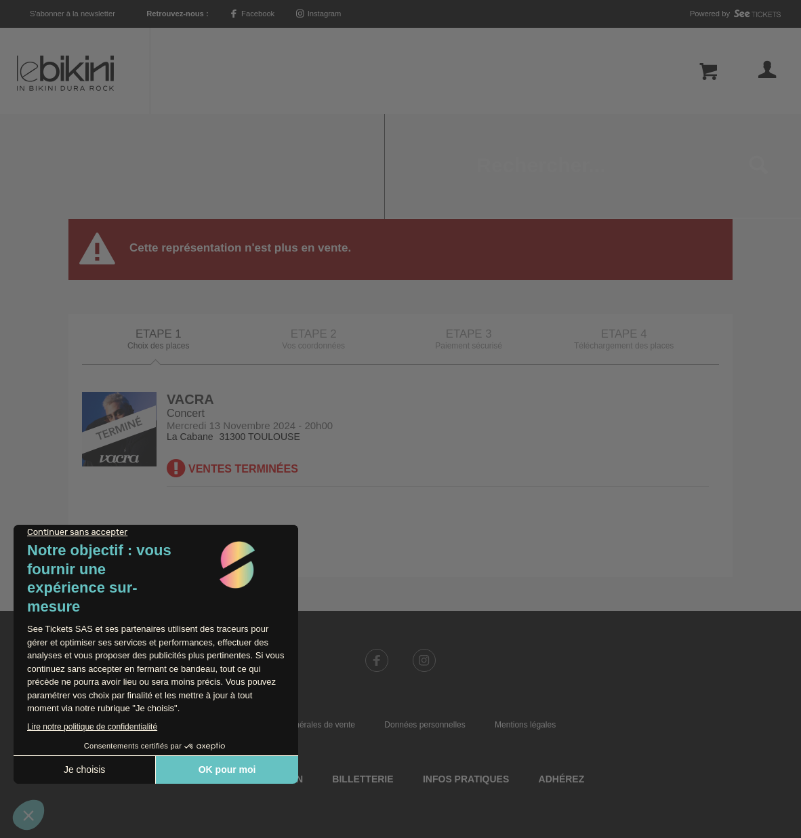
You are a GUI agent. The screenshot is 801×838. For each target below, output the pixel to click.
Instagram (319, 13)
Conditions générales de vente (300, 619)
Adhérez (562, 674)
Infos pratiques (466, 674)
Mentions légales (525, 619)
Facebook (252, 13)
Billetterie (362, 674)
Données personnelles (424, 619)
